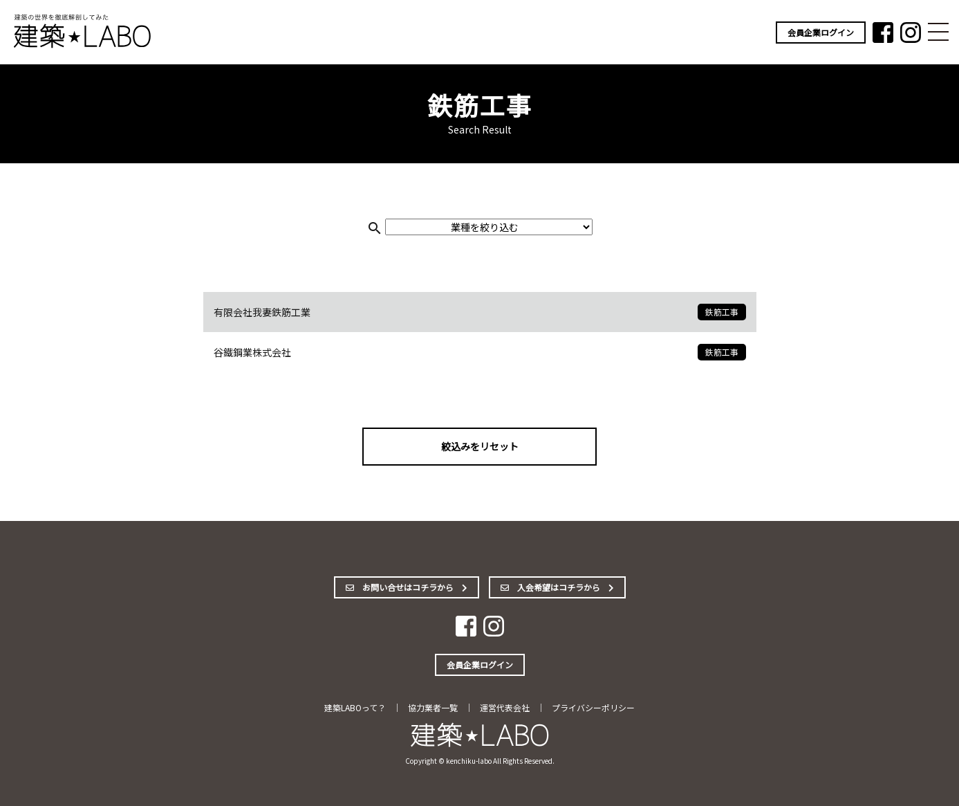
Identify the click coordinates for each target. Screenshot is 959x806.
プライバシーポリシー (593, 707)
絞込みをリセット (480, 446)
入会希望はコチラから (557, 587)
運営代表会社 (505, 707)
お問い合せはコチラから (406, 587)
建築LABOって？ (355, 707)
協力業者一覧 (433, 707)
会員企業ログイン (821, 32)
